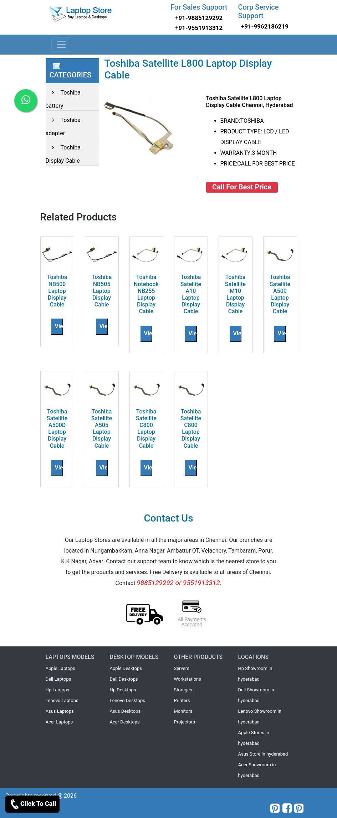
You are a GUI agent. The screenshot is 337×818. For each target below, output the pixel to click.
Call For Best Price (241, 187)
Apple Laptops (60, 668)
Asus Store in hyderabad (263, 754)
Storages (183, 689)
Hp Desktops (123, 689)
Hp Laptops (58, 689)
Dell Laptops (58, 679)
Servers (181, 668)
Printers (182, 700)
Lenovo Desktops (127, 700)
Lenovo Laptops (62, 700)
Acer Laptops (59, 722)
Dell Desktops (124, 679)
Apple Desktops (126, 668)
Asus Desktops (125, 711)
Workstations (187, 679)
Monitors (183, 711)
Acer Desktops (125, 722)
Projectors (184, 722)
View (61, 326)
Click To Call (32, 804)
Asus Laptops (60, 711)
